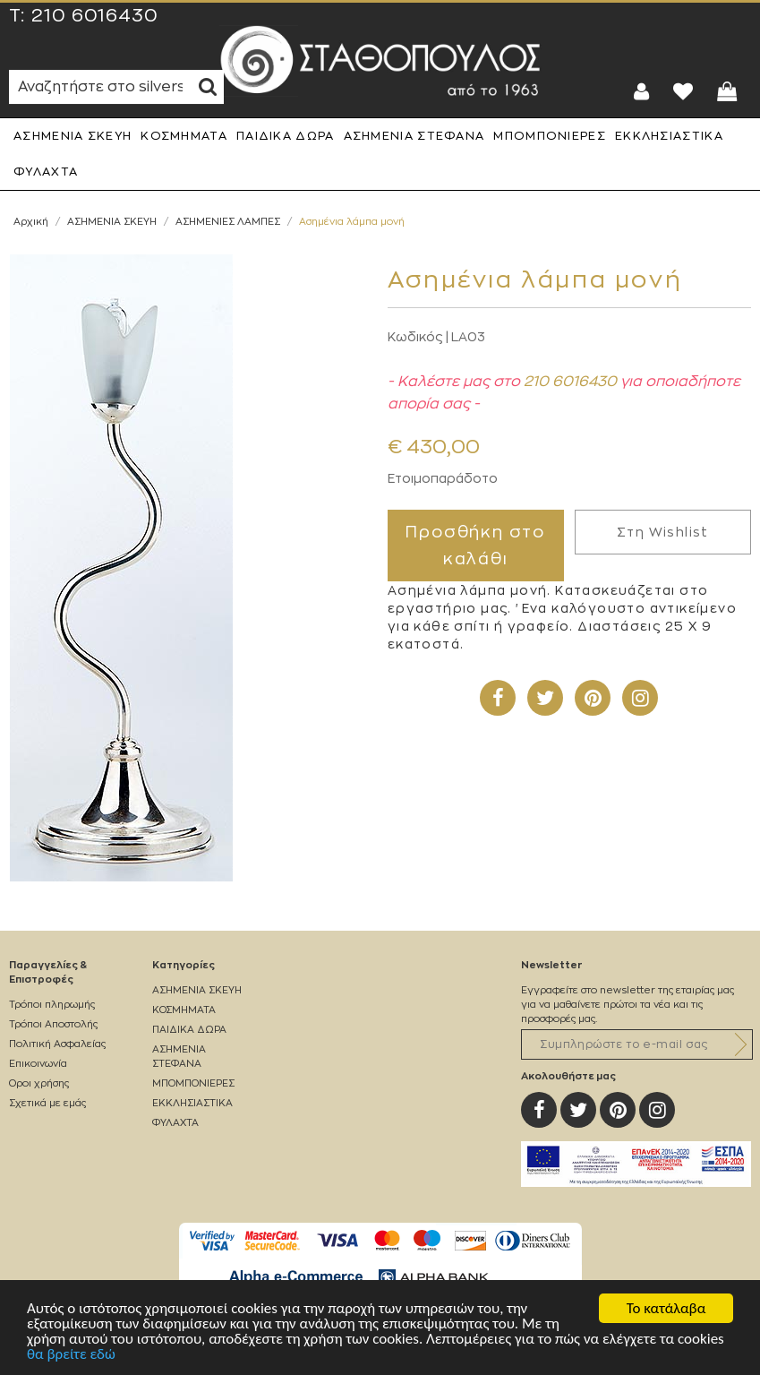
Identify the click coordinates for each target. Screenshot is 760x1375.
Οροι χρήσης (39, 1083)
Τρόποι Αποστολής (53, 1024)
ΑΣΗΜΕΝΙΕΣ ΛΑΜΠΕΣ (227, 222)
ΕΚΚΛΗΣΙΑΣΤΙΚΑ (669, 136)
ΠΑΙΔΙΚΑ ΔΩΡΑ (285, 136)
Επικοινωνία (38, 1064)
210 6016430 (94, 16)
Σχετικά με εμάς (47, 1103)
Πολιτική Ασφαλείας (57, 1044)
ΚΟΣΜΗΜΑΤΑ (184, 136)
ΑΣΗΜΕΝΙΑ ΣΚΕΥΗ (72, 136)
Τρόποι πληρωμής (52, 1005)
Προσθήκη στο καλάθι (475, 545)
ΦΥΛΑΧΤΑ (45, 171)
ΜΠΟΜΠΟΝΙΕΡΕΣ (549, 136)
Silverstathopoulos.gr (380, 61)
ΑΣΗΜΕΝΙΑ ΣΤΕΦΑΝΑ (414, 136)
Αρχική (30, 222)
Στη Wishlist (663, 532)
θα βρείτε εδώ (71, 1354)
